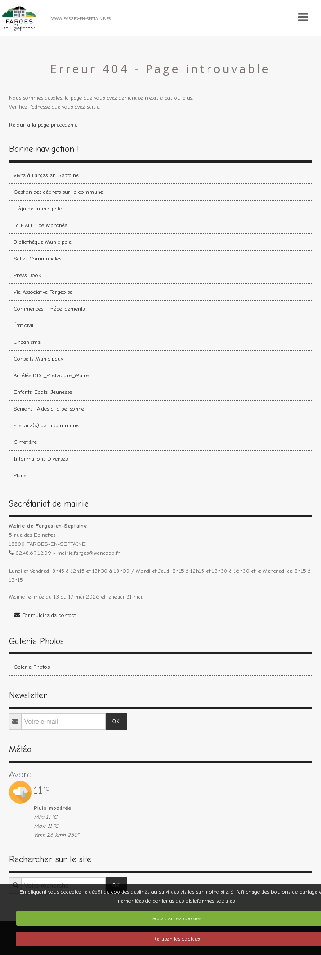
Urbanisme (27, 341)
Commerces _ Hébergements (49, 308)
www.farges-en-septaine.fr (81, 18)
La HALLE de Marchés (40, 225)
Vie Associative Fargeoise (43, 291)
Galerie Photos (32, 666)
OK (116, 721)
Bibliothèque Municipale (43, 241)
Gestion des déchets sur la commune (58, 191)
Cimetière (25, 442)
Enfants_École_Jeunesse (43, 391)
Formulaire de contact (45, 615)
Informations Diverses (41, 458)
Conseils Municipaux (38, 358)
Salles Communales (37, 258)
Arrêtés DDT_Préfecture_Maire (51, 375)
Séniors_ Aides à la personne (49, 408)
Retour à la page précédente (43, 124)
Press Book (27, 275)
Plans (20, 475)
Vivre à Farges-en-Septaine (46, 175)
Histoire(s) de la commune (46, 425)
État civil (23, 325)
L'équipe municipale (38, 208)
